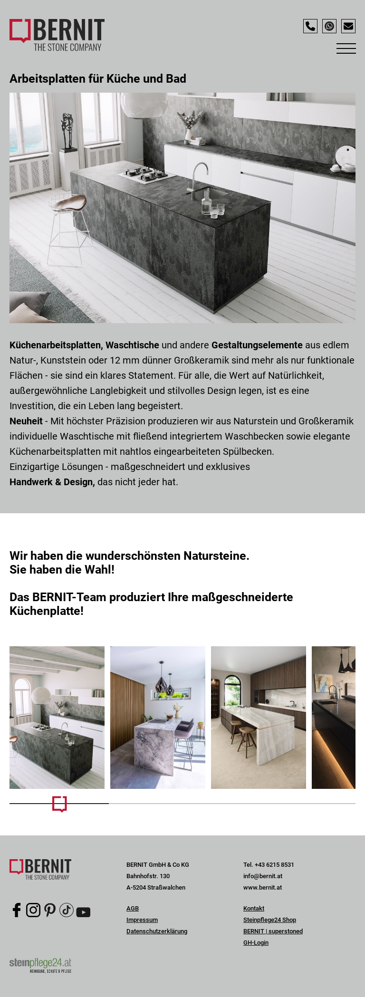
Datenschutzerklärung (156, 931)
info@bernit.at (262, 876)
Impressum (142, 919)
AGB (132, 908)
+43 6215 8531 (274, 864)
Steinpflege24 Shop (269, 919)
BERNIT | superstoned (273, 931)
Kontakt (253, 908)
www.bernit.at (262, 887)
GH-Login (256, 942)
